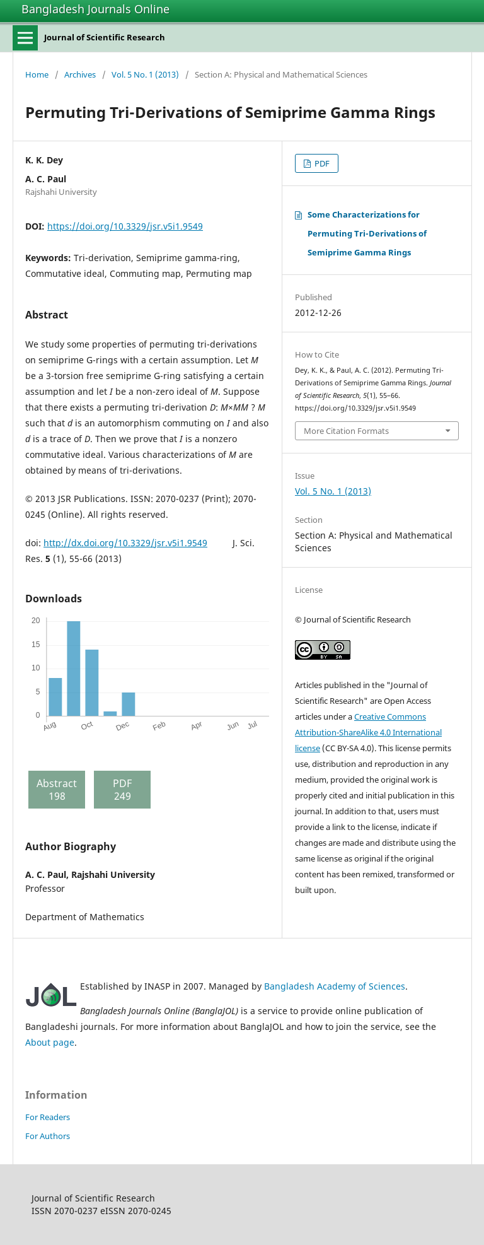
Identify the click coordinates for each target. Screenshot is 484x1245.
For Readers (47, 1117)
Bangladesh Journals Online (95, 8)
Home (37, 74)
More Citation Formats (346, 430)
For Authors (47, 1136)
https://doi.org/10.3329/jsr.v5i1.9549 (125, 226)
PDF (321, 163)
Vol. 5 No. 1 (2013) (145, 74)
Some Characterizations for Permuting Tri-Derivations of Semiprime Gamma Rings (367, 233)
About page (49, 1042)
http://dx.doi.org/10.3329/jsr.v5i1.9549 (125, 543)
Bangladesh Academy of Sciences (334, 986)
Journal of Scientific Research (104, 37)
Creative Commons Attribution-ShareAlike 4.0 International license (368, 732)
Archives (80, 74)
